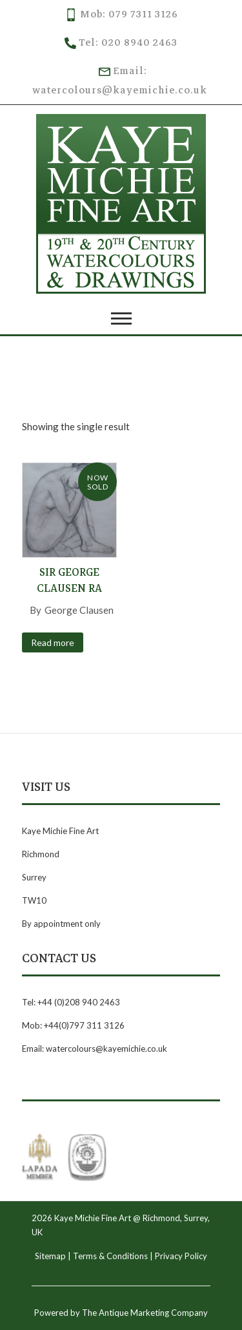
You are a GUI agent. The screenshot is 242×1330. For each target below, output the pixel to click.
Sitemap (50, 1256)
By (36, 610)
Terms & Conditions (110, 1256)
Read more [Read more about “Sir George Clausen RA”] (52, 642)
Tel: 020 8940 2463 (121, 42)
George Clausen (79, 610)
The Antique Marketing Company (145, 1312)
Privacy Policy (181, 1256)
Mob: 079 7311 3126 (121, 14)
